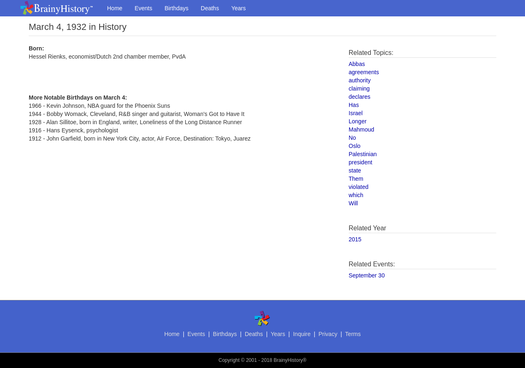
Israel (356, 113)
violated (358, 187)
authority (360, 80)
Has (354, 105)
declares (359, 96)
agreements (364, 72)
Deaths (210, 8)
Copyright (229, 360)
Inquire (301, 334)
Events (143, 8)
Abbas (357, 64)
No (352, 137)
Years (238, 8)
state (355, 170)
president (360, 162)
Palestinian (363, 154)
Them (356, 178)
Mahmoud (361, 129)
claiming (359, 88)
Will (353, 203)
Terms (353, 334)
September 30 (367, 275)
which (356, 195)
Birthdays (176, 8)
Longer (358, 121)
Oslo (355, 146)
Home (114, 8)
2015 (355, 239)
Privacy (327, 334)
